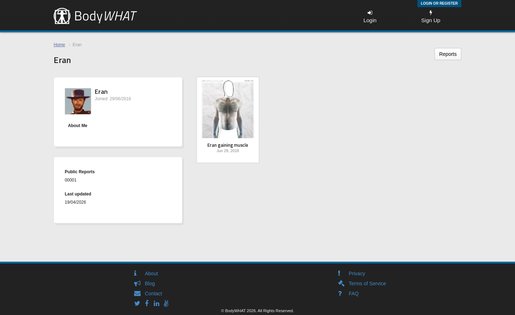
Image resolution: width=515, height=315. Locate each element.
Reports (448, 54)
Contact (153, 293)
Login (370, 16)
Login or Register (439, 3)
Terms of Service (367, 283)
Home (59, 44)
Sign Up (430, 16)
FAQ (354, 293)
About (151, 273)
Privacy (357, 273)
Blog (150, 283)
